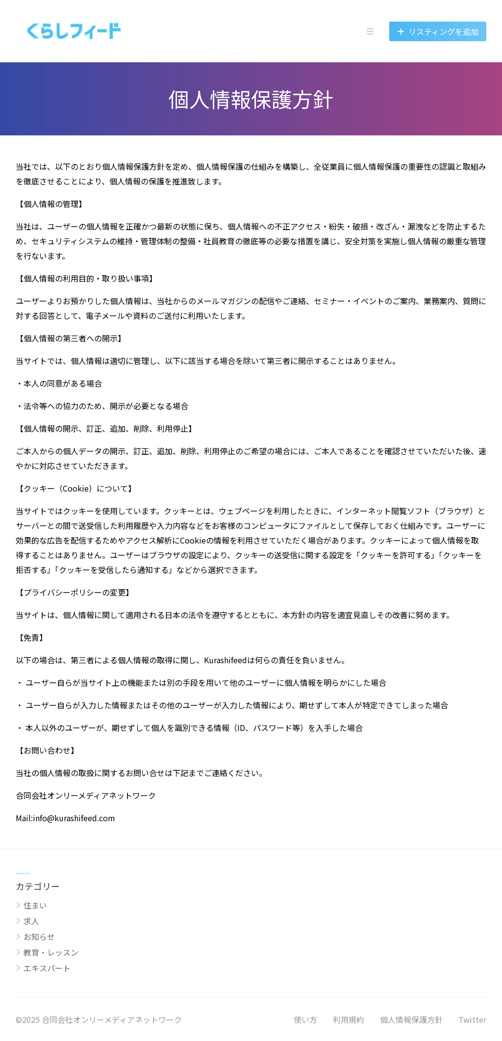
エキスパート (47, 968)
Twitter (472, 1019)
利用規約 (348, 1019)
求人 (31, 921)
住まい (35, 905)
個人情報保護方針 (411, 1019)
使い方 (305, 1019)
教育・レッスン (51, 952)
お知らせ (39, 936)
